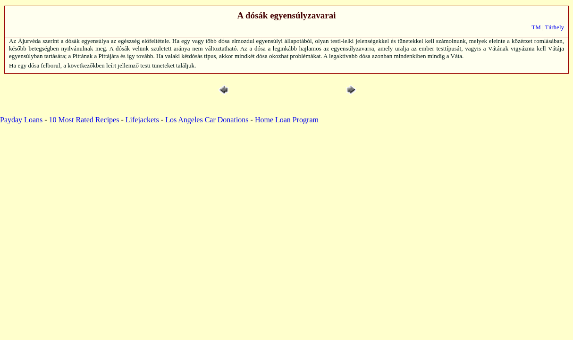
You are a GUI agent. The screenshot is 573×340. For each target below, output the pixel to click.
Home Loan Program (287, 120)
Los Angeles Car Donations (206, 120)
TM (536, 27)
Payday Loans (21, 120)
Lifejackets (142, 120)
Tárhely (554, 27)
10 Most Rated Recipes (84, 120)
